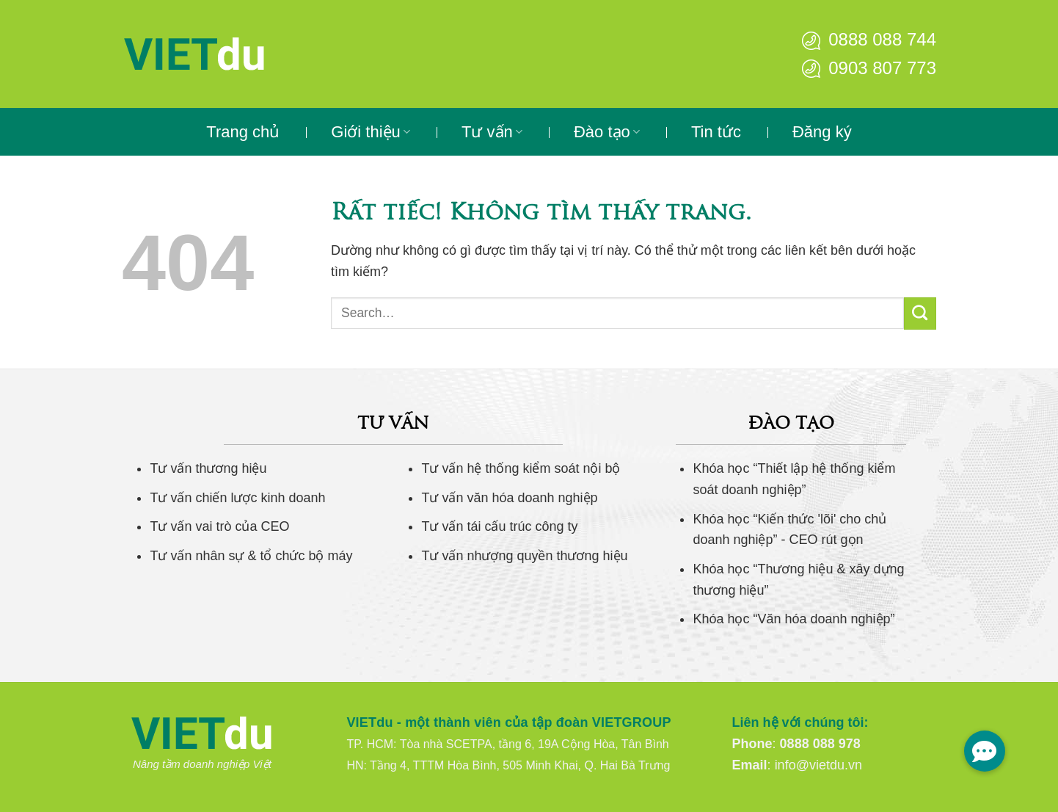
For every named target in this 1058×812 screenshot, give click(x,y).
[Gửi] (920, 313)
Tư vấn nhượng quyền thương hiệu (524, 555)
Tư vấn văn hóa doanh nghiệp (509, 497)
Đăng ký (822, 132)
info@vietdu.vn (818, 765)
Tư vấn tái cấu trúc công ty (499, 526)
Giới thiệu (370, 132)
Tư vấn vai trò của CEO (219, 526)
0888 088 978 (820, 743)
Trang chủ (243, 132)
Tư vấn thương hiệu (208, 468)
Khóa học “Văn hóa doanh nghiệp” (793, 619)
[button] (984, 751)
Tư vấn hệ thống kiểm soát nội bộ (520, 468)
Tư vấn (491, 132)
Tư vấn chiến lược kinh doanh (237, 497)
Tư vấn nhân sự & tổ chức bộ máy (251, 555)
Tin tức (716, 132)
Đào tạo (607, 132)
